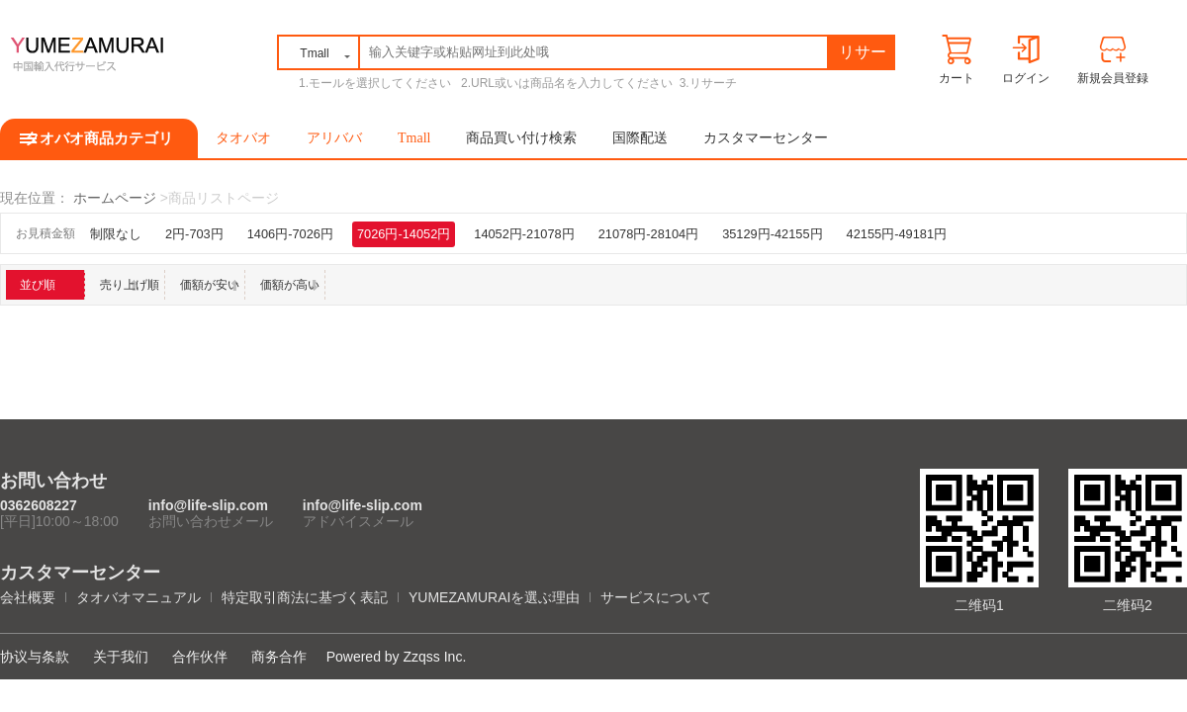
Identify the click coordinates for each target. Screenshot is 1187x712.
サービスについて (655, 597)
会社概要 (27, 597)
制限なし (115, 233)
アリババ (334, 138)
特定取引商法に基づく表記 (305, 597)
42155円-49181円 (897, 233)
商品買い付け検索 (521, 138)
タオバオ (243, 138)
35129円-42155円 (772, 233)
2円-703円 (194, 233)
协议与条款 (34, 657)
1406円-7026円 (290, 233)
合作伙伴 (200, 657)
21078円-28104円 (648, 233)
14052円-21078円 (524, 233)
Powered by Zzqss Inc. (396, 657)
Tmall (414, 138)
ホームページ (114, 198)
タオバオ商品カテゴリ (99, 138)
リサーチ (862, 56)
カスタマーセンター (765, 138)
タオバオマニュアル (138, 597)
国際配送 (640, 138)
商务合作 (279, 657)
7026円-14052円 (403, 233)
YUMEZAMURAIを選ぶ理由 (494, 597)
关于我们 (120, 657)
